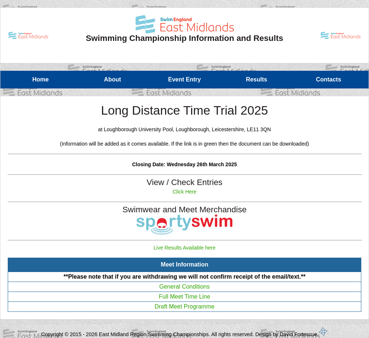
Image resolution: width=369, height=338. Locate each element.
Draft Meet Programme (185, 306)
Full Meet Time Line (184, 296)
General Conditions (184, 286)
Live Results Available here (184, 248)
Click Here (185, 192)
